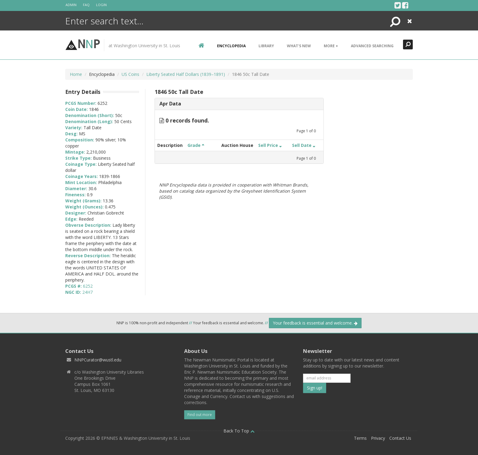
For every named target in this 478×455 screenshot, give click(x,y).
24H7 (87, 292)
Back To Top (239, 431)
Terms (360, 438)
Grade (195, 145)
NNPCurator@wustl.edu (97, 360)
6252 (88, 286)
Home (76, 74)
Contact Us (400, 438)
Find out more (199, 414)
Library (266, 45)
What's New (299, 45)
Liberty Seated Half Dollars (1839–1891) (185, 74)
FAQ (86, 4)
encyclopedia (231, 45)
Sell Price (270, 145)
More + (331, 45)
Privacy (378, 438)
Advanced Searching (372, 45)
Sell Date (303, 145)
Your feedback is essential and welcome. (315, 323)
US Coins (130, 74)
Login (101, 4)
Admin (71, 4)
